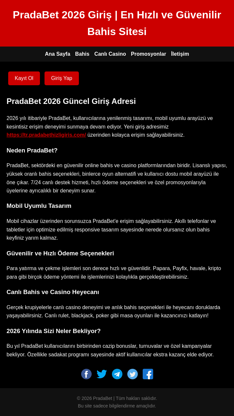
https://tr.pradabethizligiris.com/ (46, 135)
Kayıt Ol (24, 78)
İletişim (180, 54)
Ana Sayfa (57, 54)
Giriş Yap (61, 78)
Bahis (82, 54)
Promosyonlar (148, 54)
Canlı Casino (110, 54)
